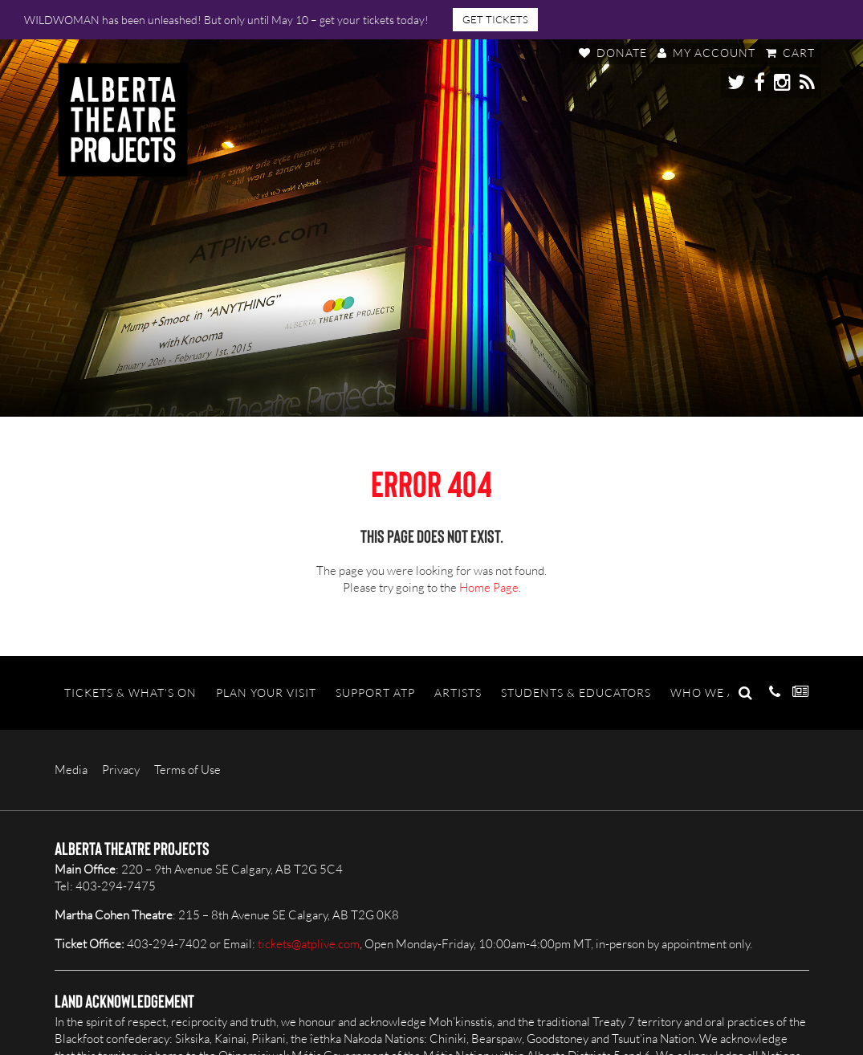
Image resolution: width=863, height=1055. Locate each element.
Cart (790, 52)
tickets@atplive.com (309, 943)
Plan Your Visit (266, 692)
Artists (458, 692)
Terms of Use (187, 769)
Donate (613, 52)
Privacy (121, 769)
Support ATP (375, 692)
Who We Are (710, 692)
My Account (706, 52)
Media (71, 769)
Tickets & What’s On (130, 692)
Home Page (489, 587)
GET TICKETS (495, 19)
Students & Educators (576, 692)
